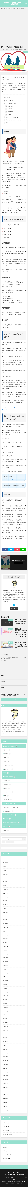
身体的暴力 (9, 106)
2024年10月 (6, 912)
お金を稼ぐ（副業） (9, 803)
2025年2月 (5, 900)
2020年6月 (5, 1064)
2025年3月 (5, 897)
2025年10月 (6, 878)
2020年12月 (6, 1041)
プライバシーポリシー (8, 1134)
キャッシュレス (9, 792)
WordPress (19, 1183)
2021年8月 (5, 1018)
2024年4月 (5, 931)
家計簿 (7, 788)
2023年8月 (5, 954)
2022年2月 (5, 1011)
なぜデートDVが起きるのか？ (11, 117)
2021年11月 (6, 1015)
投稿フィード (6, 1151)
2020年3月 (5, 1075)
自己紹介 (7, 819)
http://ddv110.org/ (8, 479)
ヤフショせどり (9, 811)
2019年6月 (5, 1110)
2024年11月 (6, 908)
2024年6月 (5, 923)
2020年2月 (5, 1079)
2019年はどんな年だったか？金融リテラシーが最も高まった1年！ (21, 645)
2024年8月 (5, 919)
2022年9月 (5, 984)
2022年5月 (5, 999)
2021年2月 (5, 1034)
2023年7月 (5, 957)
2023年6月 (5, 961)
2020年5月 (5, 1068)
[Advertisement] (14, 29)
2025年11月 (6, 874)
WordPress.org (6, 1158)
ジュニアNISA (8, 769)
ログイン (5, 1147)
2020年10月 (6, 1049)
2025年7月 (5, 885)
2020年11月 (6, 1045)
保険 (6, 796)
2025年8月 (5, 881)
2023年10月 (6, 946)
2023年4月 (5, 969)
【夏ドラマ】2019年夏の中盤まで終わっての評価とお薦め (20, 621)
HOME (3, 8)
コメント (3, 660)
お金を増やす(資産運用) (10, 746)
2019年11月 (6, 1091)
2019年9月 (5, 1098)
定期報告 (7, 754)
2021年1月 (5, 1037)
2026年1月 (5, 866)
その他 (9, 8)
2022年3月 (5, 1007)
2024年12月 (6, 904)
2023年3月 (5, 973)
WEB (4, 842)
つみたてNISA (8, 765)
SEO (12, 842)
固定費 (7, 780)
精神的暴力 (9, 112)
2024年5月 (5, 927)
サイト (2, 687)
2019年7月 (5, 1106)
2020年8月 (5, 1056)
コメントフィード (7, 1154)
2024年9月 (5, 916)
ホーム (9, 1172)
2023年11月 (6, 942)
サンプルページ (6, 1130)
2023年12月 (6, 938)
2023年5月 (5, 965)
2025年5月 (5, 889)
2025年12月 (6, 870)
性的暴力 (8, 115)
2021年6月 (5, 1022)
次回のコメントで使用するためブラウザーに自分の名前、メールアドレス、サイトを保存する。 (13, 695)
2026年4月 (5, 859)
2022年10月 (6, 980)
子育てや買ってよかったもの (11, 822)
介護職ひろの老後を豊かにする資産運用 (14, 3)
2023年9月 (5, 950)
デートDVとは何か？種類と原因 (20, 8)
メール (3, 681)
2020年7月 (5, 1060)
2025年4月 (5, 893)
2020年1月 (5, 1083)
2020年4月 (5, 1072)
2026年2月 (5, 862)
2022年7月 (5, 992)
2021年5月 (5, 1026)
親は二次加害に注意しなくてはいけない (13, 120)
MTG (6, 757)
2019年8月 (5, 1102)
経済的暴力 (9, 109)
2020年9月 (5, 1053)
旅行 (6, 773)
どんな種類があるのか (10, 104)
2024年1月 (5, 935)
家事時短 (7, 784)
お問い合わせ (6, 1123)
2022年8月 (5, 988)
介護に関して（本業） (10, 815)
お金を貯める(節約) (9, 777)
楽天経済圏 (8, 799)
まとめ (6, 123)
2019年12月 (6, 1087)
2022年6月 (5, 995)
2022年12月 (6, 976)
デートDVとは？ (8, 101)
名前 (2, 675)
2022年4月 (5, 1003)
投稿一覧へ (13, 608)
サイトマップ (6, 1126)
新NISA (7, 750)
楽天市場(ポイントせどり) (11, 807)
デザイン (8, 842)
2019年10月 (6, 1094)
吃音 (6, 830)
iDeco (6, 761)
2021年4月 (5, 1030)
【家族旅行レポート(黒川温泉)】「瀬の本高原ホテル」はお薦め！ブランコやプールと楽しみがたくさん (21, 633)
